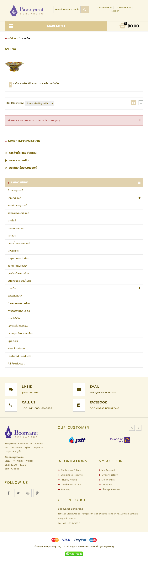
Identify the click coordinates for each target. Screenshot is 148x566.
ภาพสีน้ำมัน (14, 318)
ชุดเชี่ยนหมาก (15, 296)
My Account (107, 470)
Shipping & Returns (70, 475)
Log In (115, 11)
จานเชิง (12, 288)
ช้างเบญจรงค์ (15, 190)
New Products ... (18, 348)
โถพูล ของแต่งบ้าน (18, 258)
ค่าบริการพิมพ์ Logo (19, 311)
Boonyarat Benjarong (104, 408)
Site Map (64, 489)
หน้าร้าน (10, 38)
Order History (108, 475)
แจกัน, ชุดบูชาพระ (17, 266)
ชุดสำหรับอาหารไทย (18, 273)
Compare (105, 484)
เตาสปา (12, 235)
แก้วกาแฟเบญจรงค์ (18, 213)
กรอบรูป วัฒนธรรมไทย (20, 333)
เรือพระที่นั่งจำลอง (18, 326)
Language (105, 7)
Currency (124, 7)
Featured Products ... (20, 356)
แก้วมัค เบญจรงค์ (17, 205)
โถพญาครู (13, 250)
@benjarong (30, 392)
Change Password (110, 489)
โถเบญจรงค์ (14, 198)
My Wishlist (106, 479)
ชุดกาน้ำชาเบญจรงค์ (19, 243)
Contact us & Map (69, 470)
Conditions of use (69, 484)
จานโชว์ (12, 220)
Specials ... (14, 341)
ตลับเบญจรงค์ (16, 228)
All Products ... (16, 363)
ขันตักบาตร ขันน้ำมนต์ (19, 281)
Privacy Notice (67, 479)
